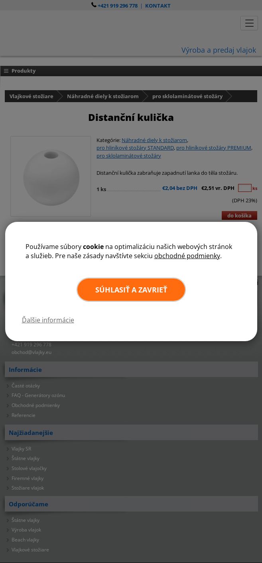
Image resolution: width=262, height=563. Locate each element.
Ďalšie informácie (48, 320)
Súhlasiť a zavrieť (131, 289)
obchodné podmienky (187, 255)
